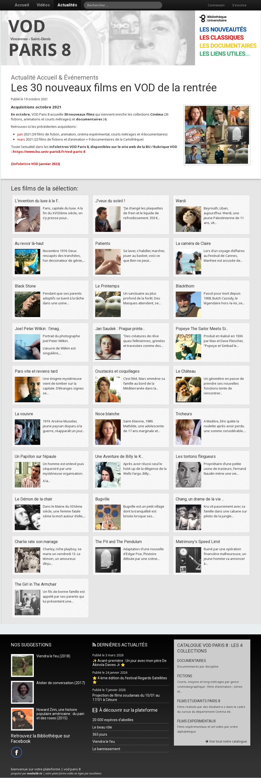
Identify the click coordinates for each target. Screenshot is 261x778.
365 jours (99, 734)
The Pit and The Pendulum (118, 541)
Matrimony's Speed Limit (198, 541)
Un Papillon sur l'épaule (35, 456)
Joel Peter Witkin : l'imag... (38, 328)
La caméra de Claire (193, 243)
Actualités (67, 5)
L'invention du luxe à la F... (37, 200)
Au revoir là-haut (29, 243)
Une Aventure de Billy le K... (119, 456)
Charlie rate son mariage (36, 541)
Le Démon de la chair (33, 499)
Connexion (216, 5)
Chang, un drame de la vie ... (200, 499)
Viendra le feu (103, 741)
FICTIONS (184, 676)
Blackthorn (185, 286)
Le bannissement (106, 749)
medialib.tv (34, 773)
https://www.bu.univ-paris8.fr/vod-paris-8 (49, 151)
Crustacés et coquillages (117, 371)
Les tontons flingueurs (196, 456)
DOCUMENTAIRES (191, 661)
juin (20, 134)
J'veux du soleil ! (110, 200)
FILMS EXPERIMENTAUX (196, 721)
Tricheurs (184, 413)
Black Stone (25, 286)
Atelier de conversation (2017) (60, 683)
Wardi (181, 200)
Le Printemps (107, 286)
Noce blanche (107, 413)
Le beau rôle (102, 727)
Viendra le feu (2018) (53, 656)
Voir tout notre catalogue (226, 741)
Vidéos (43, 5)
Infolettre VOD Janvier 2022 (35, 163)
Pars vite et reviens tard (36, 371)
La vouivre (24, 413)
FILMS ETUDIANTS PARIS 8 (198, 701)
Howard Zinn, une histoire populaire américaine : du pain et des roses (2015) (60, 714)
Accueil (22, 5)
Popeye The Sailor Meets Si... (202, 328)
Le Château (186, 371)
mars (21, 139)
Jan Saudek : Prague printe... (120, 328)
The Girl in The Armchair (36, 584)
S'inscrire (239, 5)
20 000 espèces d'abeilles (112, 720)
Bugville (102, 499)
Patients (102, 243)
